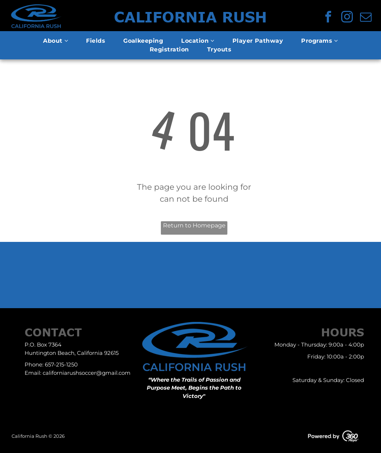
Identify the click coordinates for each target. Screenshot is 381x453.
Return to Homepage (194, 225)
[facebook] (328, 18)
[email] (365, 18)
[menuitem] (55, 41)
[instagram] (347, 18)
